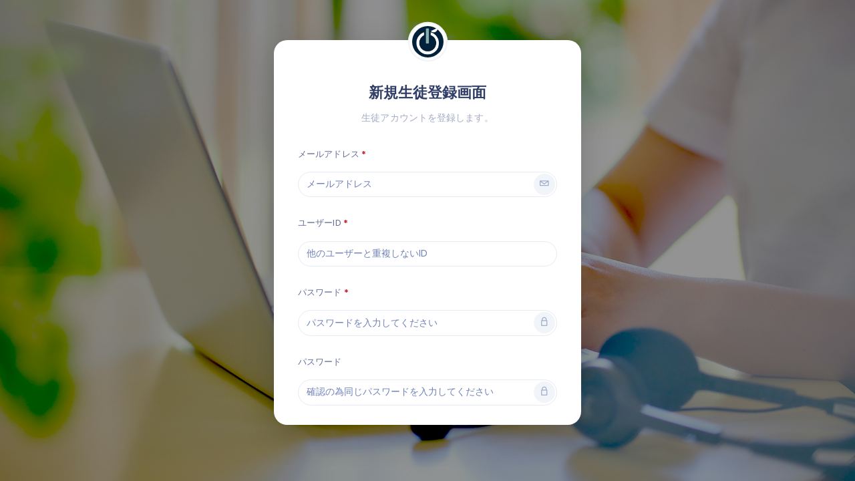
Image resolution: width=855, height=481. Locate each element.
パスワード (320, 292)
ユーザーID (319, 222)
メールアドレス (328, 154)
